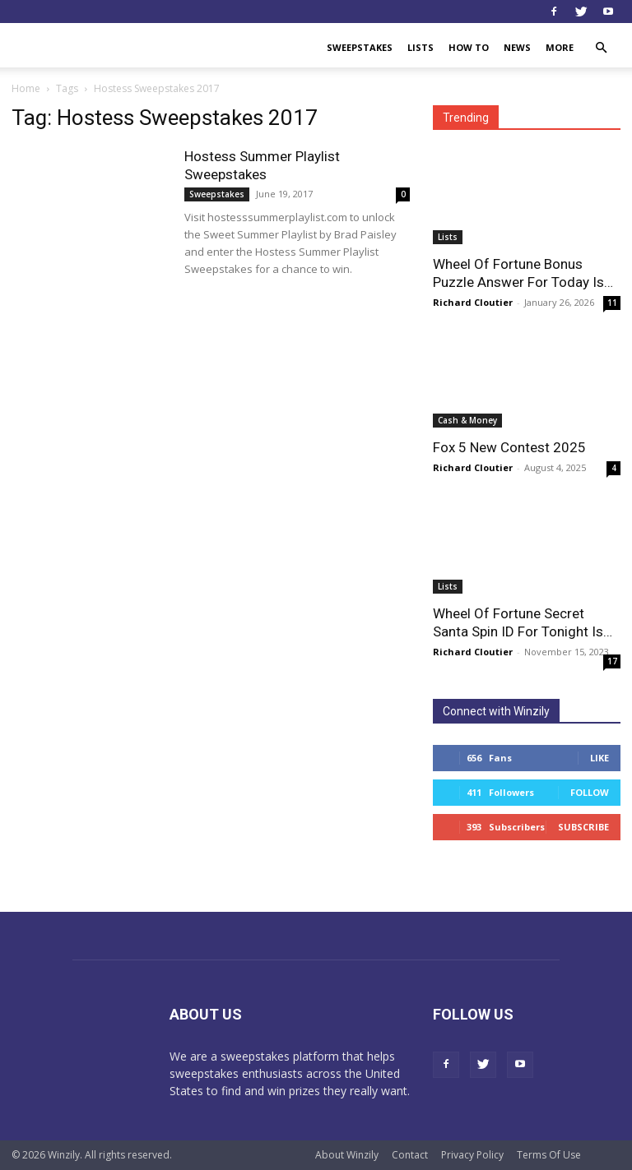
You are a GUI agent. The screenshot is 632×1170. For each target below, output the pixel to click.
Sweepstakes (360, 47)
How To (468, 47)
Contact (410, 1155)
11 (612, 302)
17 (612, 661)
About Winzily (347, 1155)
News (517, 47)
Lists (420, 47)
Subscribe (583, 827)
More (560, 47)
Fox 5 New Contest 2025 (509, 447)
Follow (589, 792)
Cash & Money (467, 420)
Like (599, 757)
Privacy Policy (472, 1155)
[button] (600, 48)
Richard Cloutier (473, 302)
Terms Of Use (549, 1155)
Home (26, 88)
